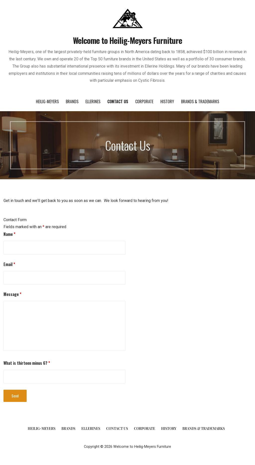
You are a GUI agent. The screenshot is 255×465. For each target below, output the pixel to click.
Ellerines (92, 101)
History (167, 101)
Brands (72, 101)
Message (12, 294)
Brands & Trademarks (200, 101)
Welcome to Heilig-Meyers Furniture (127, 40)
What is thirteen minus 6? (26, 363)
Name (9, 234)
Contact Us (117, 101)
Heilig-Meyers (47, 101)
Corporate (144, 101)
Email (9, 264)
